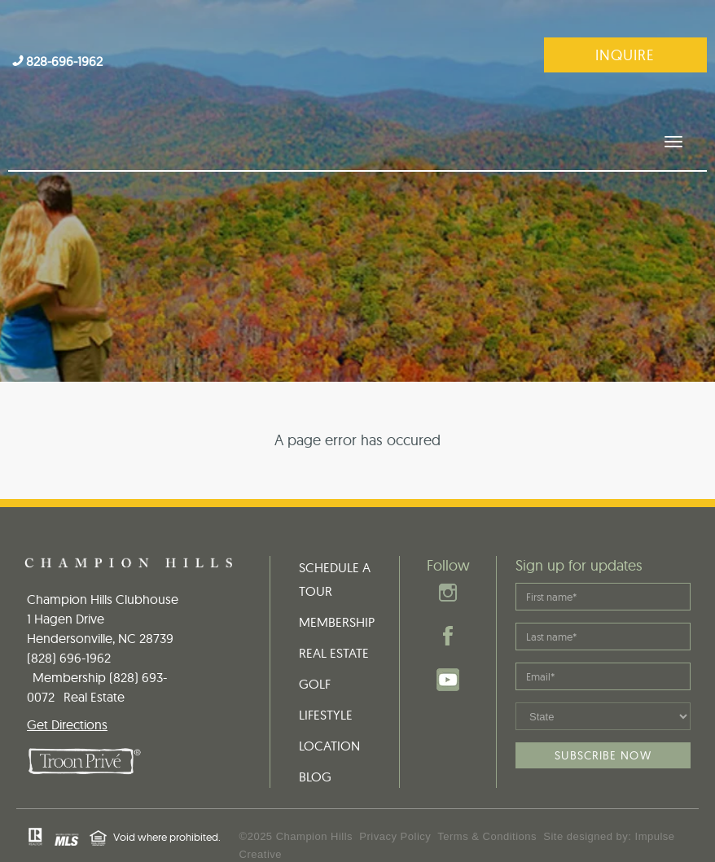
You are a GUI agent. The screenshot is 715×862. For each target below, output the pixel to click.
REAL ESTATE (334, 615)
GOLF (315, 646)
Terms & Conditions (487, 799)
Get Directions (67, 687)
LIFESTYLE (326, 677)
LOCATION (329, 708)
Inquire (625, 55)
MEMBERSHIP (337, 584)
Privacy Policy (395, 799)
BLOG (315, 739)
